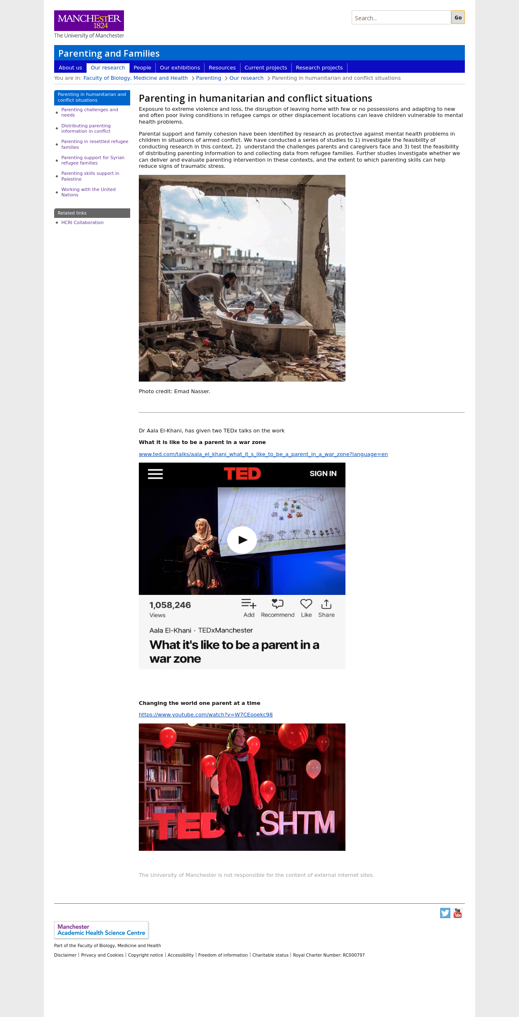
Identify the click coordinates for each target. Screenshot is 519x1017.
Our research (108, 67)
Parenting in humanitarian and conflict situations (92, 97)
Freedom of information (223, 955)
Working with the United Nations (88, 192)
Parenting (208, 78)
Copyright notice (145, 955)
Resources (222, 67)
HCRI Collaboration (82, 222)
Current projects (266, 67)
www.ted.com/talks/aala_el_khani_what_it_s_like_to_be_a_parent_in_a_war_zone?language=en (263, 454)
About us (70, 67)
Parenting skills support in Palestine (90, 176)
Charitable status (270, 955)
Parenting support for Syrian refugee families (92, 160)
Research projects (319, 67)
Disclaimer (65, 955)
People (143, 67)
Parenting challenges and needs (89, 112)
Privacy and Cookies (102, 955)
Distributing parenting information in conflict (86, 128)
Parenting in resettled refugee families (94, 144)
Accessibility (181, 955)
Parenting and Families (109, 53)
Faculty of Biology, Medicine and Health (135, 78)
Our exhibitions (180, 67)
